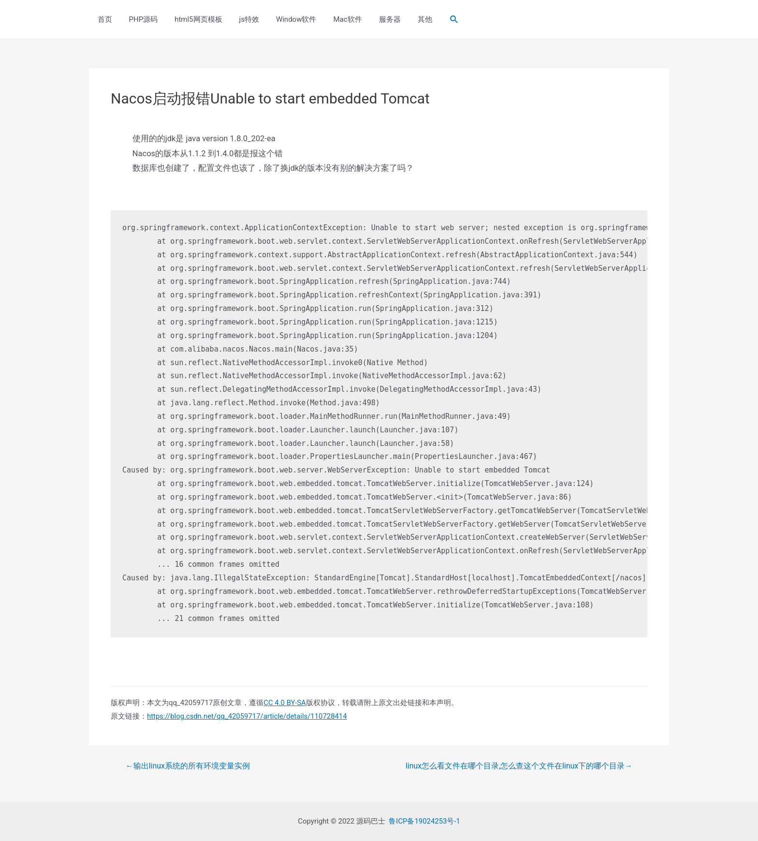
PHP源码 (139, 19)
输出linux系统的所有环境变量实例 (188, 766)
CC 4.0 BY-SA (284, 702)
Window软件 (285, 19)
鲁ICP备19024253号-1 (424, 821)
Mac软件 (334, 19)
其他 (406, 19)
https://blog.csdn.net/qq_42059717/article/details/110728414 (248, 716)
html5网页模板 (192, 19)
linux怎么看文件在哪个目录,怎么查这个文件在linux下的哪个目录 (518, 766)
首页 (103, 19)
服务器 (374, 19)
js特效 (240, 19)
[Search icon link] (435, 20)
